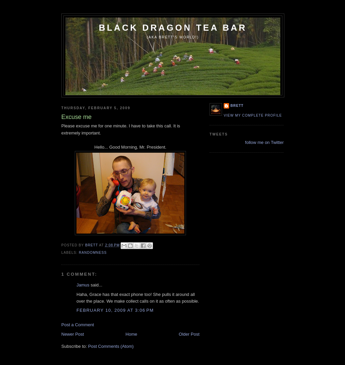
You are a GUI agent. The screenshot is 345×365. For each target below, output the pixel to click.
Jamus (82, 284)
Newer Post (72, 334)
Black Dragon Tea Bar (173, 28)
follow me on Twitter (264, 142)
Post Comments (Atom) (111, 346)
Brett (237, 106)
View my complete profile (253, 115)
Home (131, 334)
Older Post (189, 334)
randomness (93, 252)
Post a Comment (77, 324)
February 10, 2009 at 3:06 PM (115, 310)
